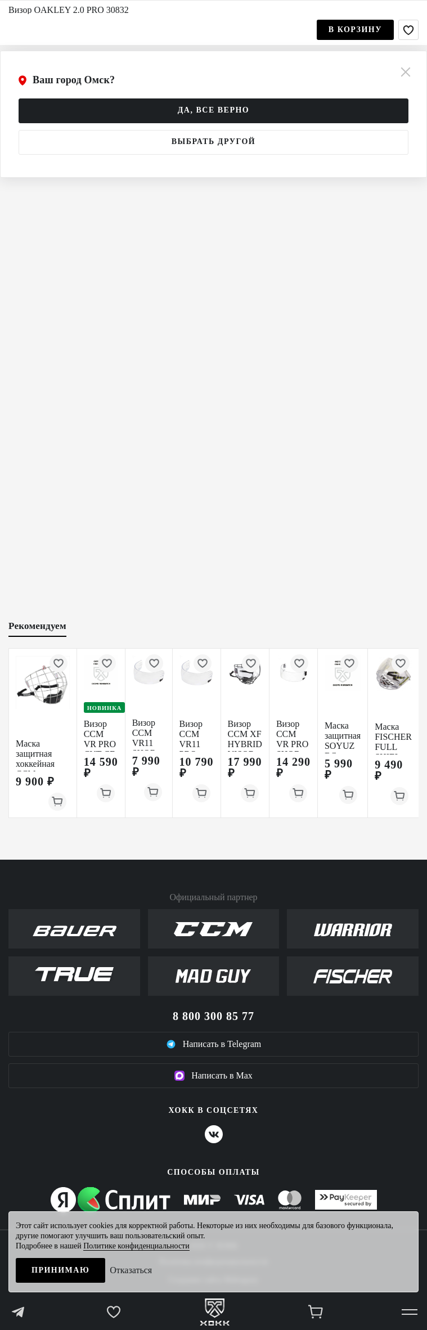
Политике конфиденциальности (136, 1246)
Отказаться (131, 1270)
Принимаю (60, 1270)
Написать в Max (213, 1076)
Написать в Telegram (214, 1044)
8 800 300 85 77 (213, 1016)
